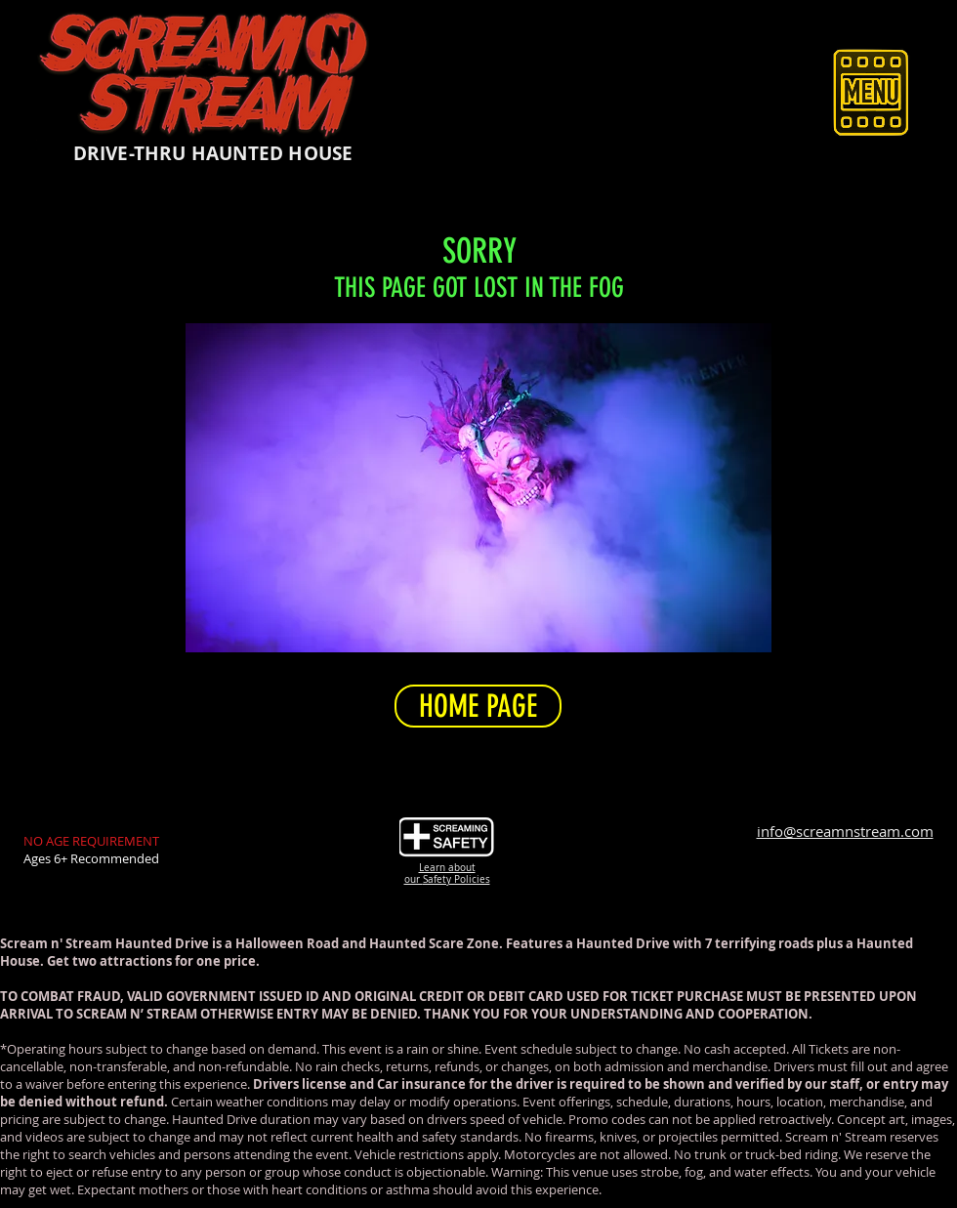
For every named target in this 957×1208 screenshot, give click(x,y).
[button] (871, 92)
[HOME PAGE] (478, 706)
